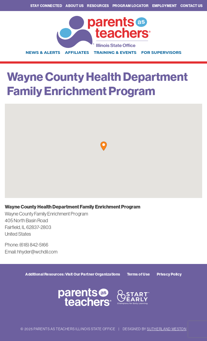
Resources (98, 6)
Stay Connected (46, 6)
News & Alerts (43, 52)
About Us (74, 6)
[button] (103, 146)
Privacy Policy (169, 274)
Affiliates (77, 52)
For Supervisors (161, 52)
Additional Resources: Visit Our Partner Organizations (72, 274)
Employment (164, 6)
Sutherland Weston (166, 329)
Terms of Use (138, 274)
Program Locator (130, 6)
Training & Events (115, 52)
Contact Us (191, 6)
